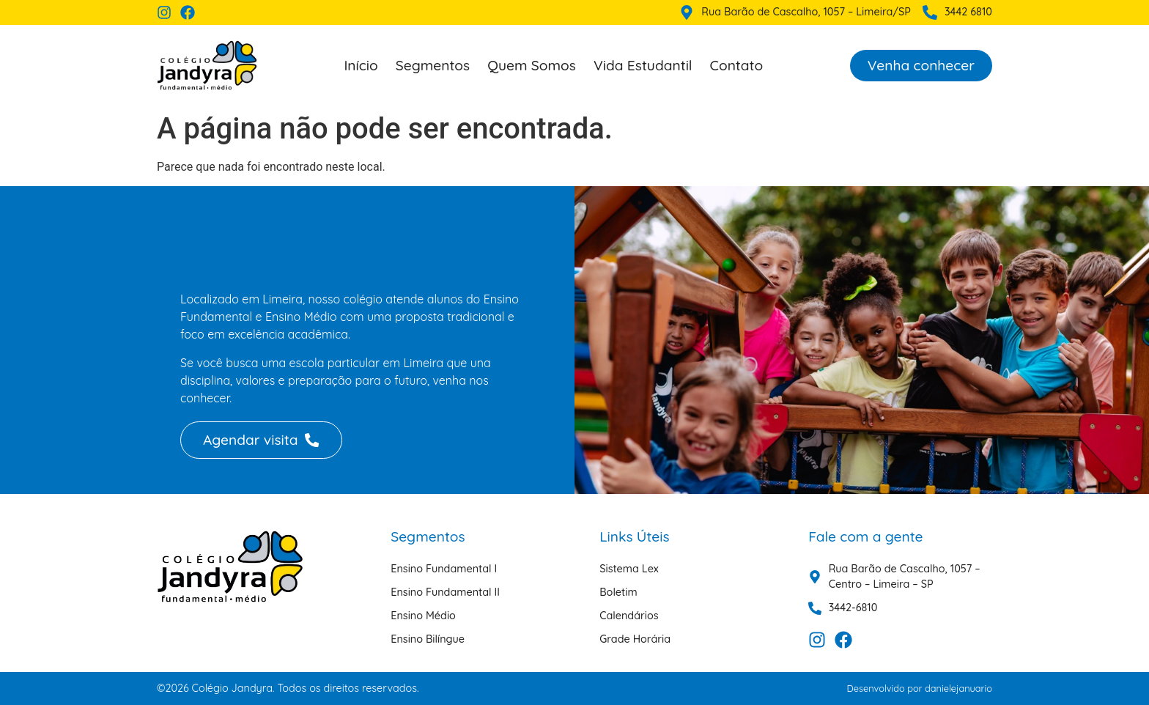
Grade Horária (634, 639)
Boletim (618, 592)
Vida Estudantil (643, 65)
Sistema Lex (629, 568)
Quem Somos (531, 65)
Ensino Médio (423, 615)
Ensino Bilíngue (428, 639)
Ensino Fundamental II (445, 592)
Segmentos (433, 65)
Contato (737, 65)
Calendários (628, 615)
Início (360, 65)
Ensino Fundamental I (444, 568)
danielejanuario (958, 688)
